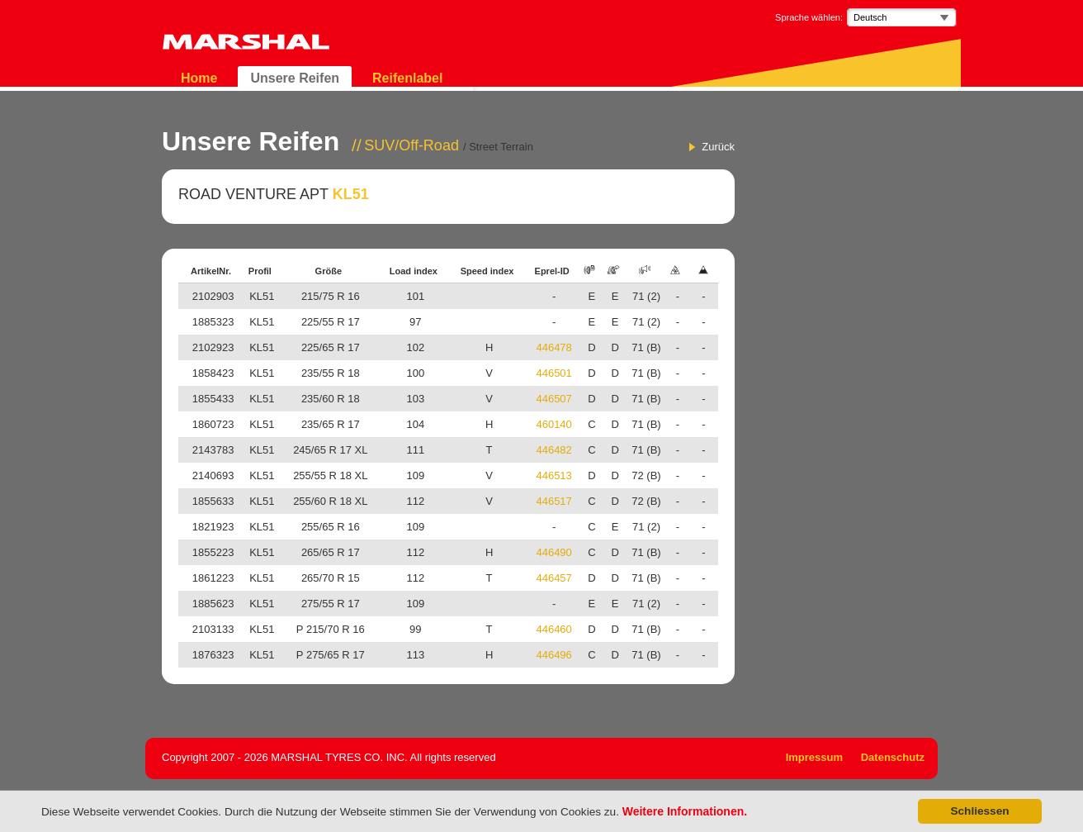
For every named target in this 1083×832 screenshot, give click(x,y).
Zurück (718, 146)
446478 (553, 347)
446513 (553, 475)
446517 (553, 501)
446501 (553, 373)
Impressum (814, 757)
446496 (553, 655)
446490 (553, 552)
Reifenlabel (407, 78)
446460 (553, 629)
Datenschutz (893, 757)
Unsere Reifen (294, 78)
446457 (553, 578)
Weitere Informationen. (684, 811)
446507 (553, 398)
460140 (553, 424)
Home (199, 78)
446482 (553, 450)
